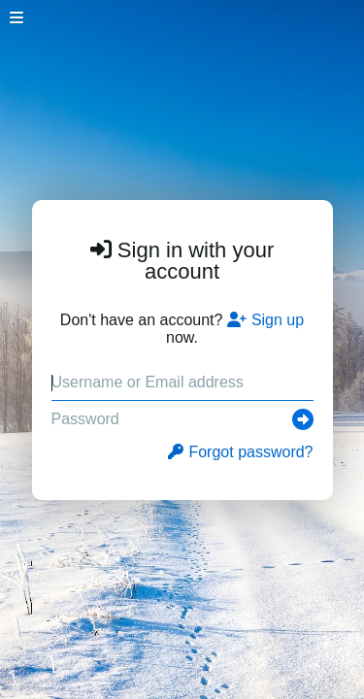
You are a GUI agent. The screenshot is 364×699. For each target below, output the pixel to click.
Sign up (265, 320)
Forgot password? (240, 452)
